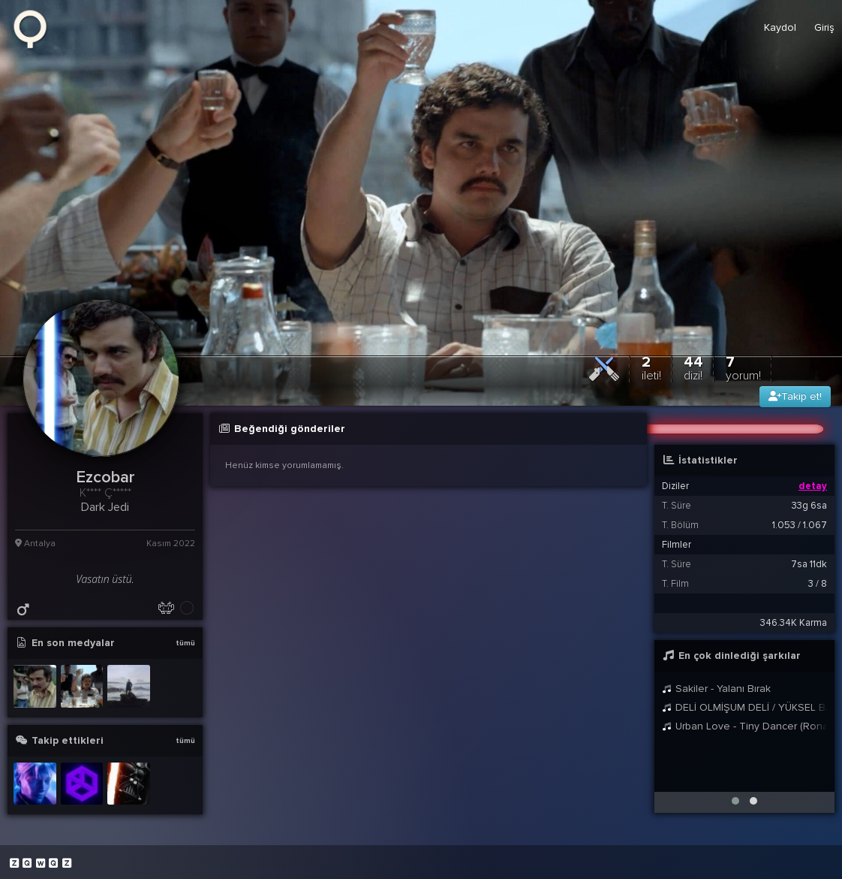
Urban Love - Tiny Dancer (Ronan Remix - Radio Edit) (744, 726)
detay (812, 486)
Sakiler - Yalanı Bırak (716, 688)
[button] (735, 800)
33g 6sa (809, 506)
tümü (185, 643)
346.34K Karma (793, 623)
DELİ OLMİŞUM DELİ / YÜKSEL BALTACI (744, 707)
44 (693, 367)
